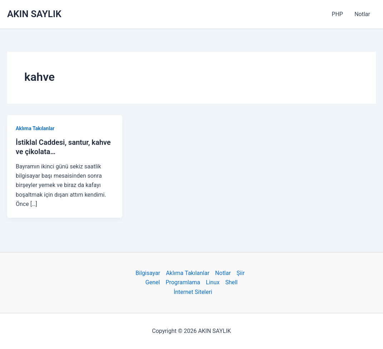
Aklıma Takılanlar (35, 128)
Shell (231, 282)
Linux (213, 282)
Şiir (240, 273)
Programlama (183, 282)
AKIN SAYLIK (34, 14)
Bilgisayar (148, 273)
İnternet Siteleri (193, 292)
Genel (153, 282)
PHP (337, 14)
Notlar (362, 14)
